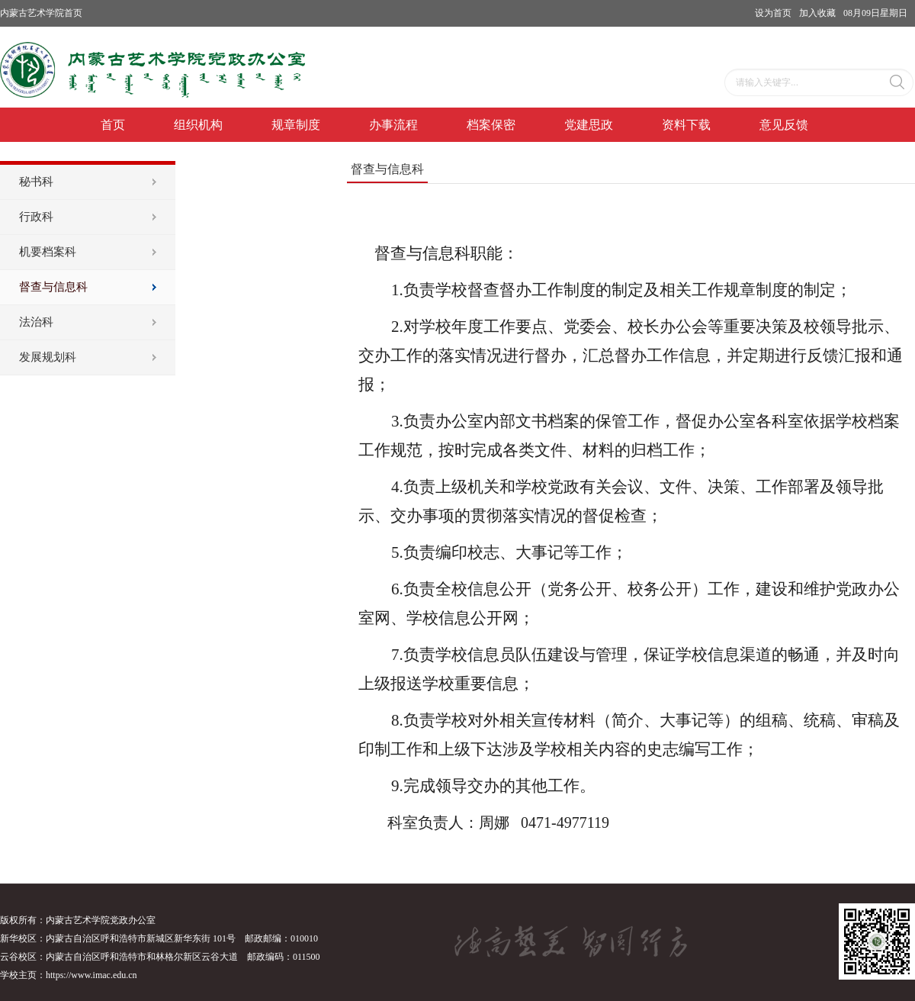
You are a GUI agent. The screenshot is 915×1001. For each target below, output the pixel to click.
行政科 (36, 217)
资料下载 (686, 124)
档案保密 (491, 124)
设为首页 (773, 13)
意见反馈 (783, 124)
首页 (113, 124)
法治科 (36, 322)
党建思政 (588, 124)
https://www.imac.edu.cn (91, 975)
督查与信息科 (53, 287)
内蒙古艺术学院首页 (41, 13)
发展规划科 (47, 357)
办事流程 (393, 124)
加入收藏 (817, 13)
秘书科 (36, 181)
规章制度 (295, 124)
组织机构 (198, 124)
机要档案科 (47, 252)
